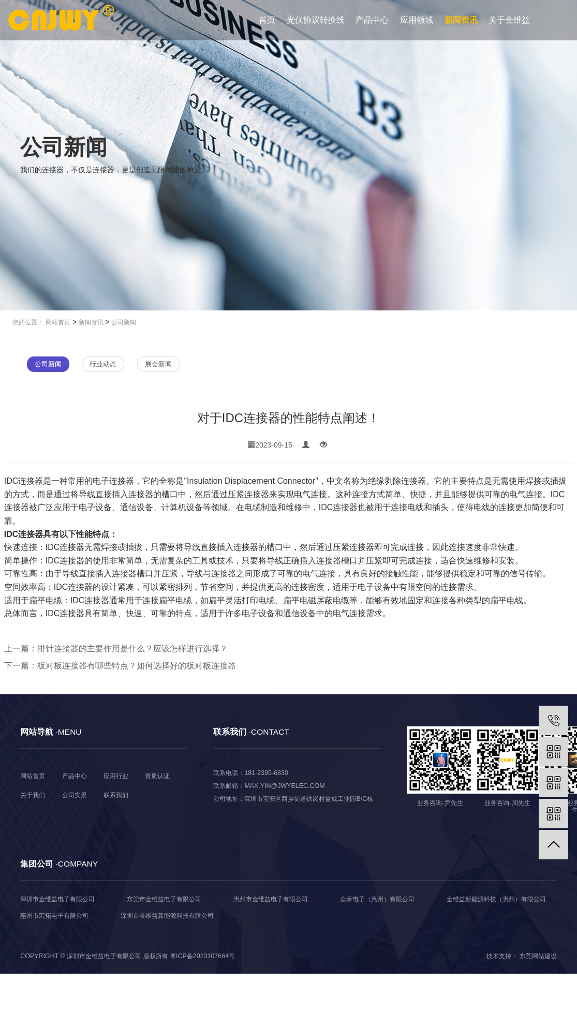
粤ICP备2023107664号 (202, 956)
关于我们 (32, 795)
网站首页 (58, 322)
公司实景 (74, 795)
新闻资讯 (461, 20)
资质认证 (157, 776)
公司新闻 (123, 322)
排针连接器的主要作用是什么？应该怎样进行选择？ (132, 648)
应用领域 (416, 20)
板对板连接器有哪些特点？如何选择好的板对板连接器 (136, 665)
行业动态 (103, 364)
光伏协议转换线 (316, 20)
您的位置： (27, 322)
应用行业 (115, 776)
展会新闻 (158, 364)
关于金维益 (509, 20)
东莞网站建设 (538, 956)
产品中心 (372, 20)
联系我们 (115, 795)
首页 (267, 20)
